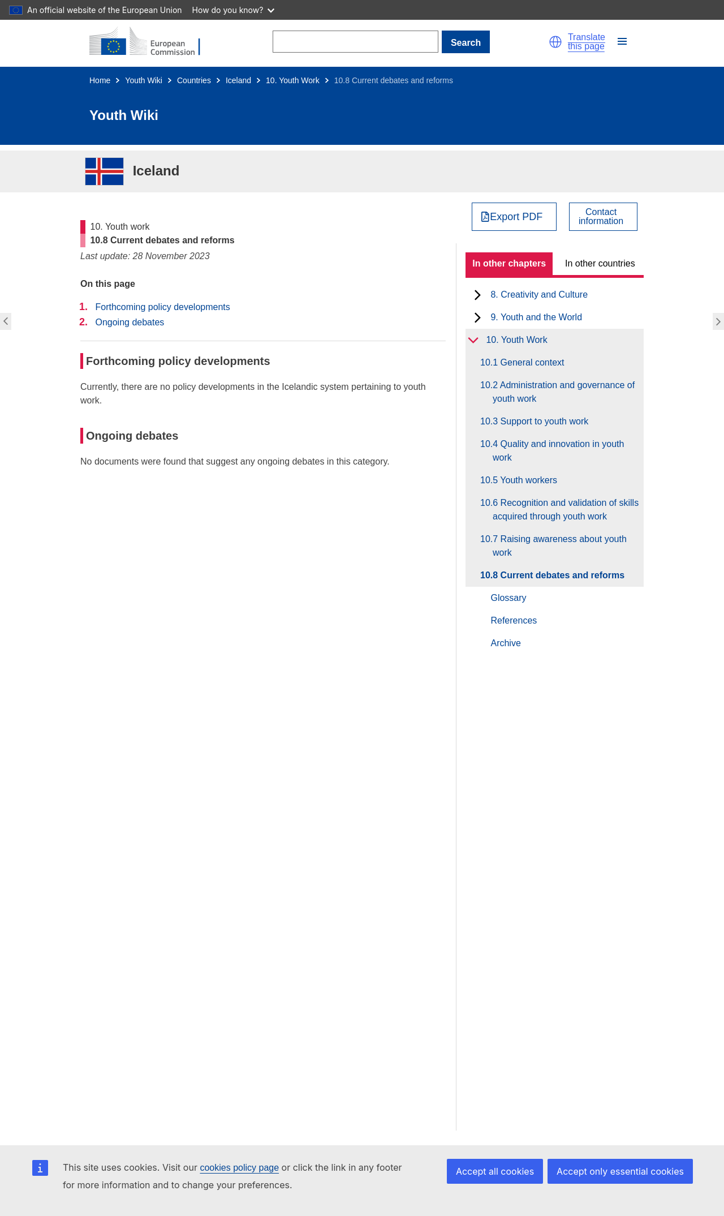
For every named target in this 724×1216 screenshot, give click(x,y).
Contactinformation (601, 217)
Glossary (508, 598)
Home (99, 80)
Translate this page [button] (586, 42)
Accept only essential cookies (620, 1171)
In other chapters (509, 263)
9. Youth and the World (536, 317)
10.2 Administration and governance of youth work (564, 391)
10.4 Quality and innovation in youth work (558, 450)
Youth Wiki (143, 80)
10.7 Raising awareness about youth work (560, 545)
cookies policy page (239, 1167)
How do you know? (233, 10)
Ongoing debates (129, 322)
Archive (505, 643)
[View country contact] (603, 217)
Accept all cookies (495, 1171)
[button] (555, 42)
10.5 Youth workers (525, 480)
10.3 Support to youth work (540, 421)
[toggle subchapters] (477, 294)
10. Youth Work (293, 80)
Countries (194, 80)
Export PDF (516, 216)
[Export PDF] (514, 217)
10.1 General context (528, 362)
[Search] (355, 42)
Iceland (238, 80)
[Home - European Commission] (151, 42)
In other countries (600, 263)
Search (466, 43)
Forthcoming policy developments (162, 307)
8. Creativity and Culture (539, 294)
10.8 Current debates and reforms (558, 575)
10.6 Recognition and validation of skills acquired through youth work (566, 509)
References (513, 620)
